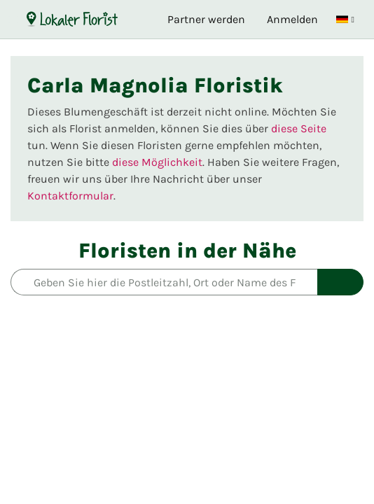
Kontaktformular (70, 195)
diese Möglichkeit (157, 162)
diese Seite (298, 128)
